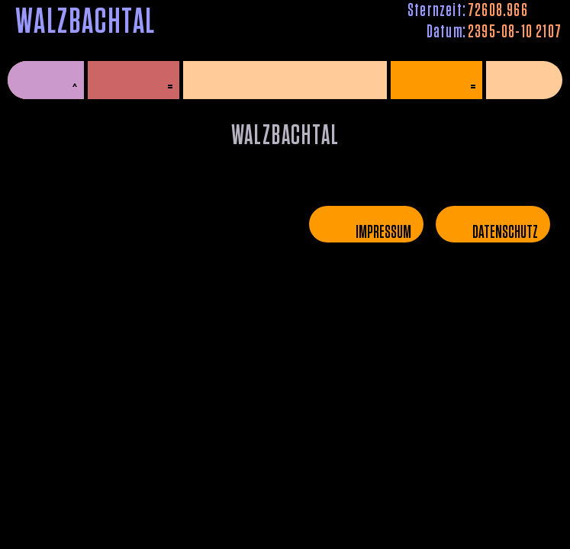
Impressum (383, 232)
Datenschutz (505, 232)
